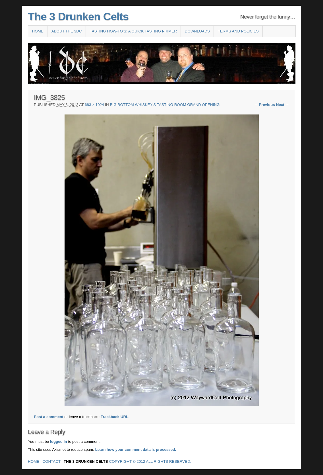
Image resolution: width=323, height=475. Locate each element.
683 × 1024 (94, 105)
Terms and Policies (238, 31)
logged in (58, 441)
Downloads (197, 31)
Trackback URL (114, 417)
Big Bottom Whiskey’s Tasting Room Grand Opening (165, 105)
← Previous (264, 105)
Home (37, 31)
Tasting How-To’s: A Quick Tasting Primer (133, 31)
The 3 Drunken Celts (78, 16)
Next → (282, 105)
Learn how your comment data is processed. (135, 449)
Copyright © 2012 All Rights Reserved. (150, 461)
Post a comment (48, 417)
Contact (51, 461)
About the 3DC (66, 31)
